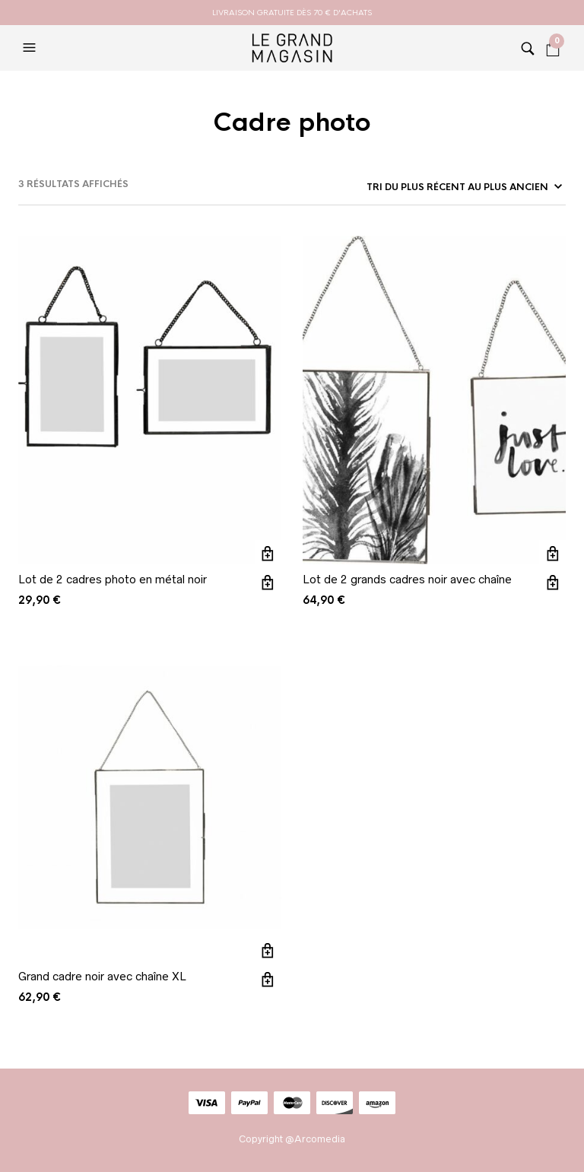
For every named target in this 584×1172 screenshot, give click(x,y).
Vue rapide (268, 582)
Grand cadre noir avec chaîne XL (102, 976)
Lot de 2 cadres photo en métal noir (112, 579)
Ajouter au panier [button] (268, 553)
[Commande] (463, 187)
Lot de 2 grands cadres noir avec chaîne (407, 579)
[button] (31, 48)
